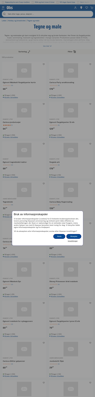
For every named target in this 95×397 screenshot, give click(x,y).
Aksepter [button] (73, 236)
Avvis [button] (59, 236)
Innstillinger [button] (73, 241)
